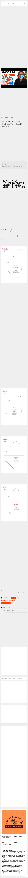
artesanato (6, 117)
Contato (15, 842)
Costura (11, 117)
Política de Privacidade (6, 844)
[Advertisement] (14, 22)
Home (2, 117)
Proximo (25, 593)
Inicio (3, 842)
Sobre (15, 844)
